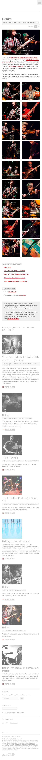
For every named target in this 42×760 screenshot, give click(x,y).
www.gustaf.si (22, 295)
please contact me (12, 749)
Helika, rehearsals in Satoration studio (20, 669)
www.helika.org (12, 291)
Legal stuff (11, 736)
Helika (5, 415)
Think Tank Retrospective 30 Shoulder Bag (15, 281)
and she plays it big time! (15, 66)
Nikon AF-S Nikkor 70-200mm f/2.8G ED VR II (16, 274)
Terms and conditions (18, 712)
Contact (18, 736)
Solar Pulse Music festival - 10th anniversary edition (20, 359)
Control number (6, 705)
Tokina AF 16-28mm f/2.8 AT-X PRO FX (14, 278)
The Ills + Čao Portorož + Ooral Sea (19, 500)
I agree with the (14, 712)
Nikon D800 (7, 267)
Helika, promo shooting (15, 541)
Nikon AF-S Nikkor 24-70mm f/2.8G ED (14, 271)
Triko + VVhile (10, 457)
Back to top (5, 733)
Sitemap (4, 736)
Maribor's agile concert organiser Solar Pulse (23, 57)
